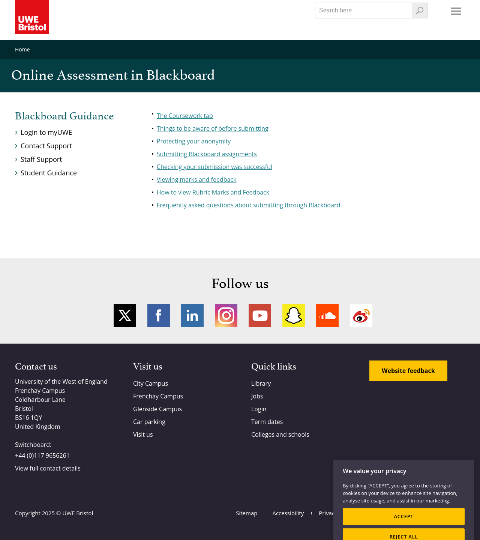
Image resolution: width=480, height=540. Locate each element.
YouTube (260, 315)
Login (259, 409)
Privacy (328, 513)
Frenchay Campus (158, 396)
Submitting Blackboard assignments (207, 154)
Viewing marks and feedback (197, 179)
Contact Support (46, 145)
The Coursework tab (185, 116)
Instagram (226, 315)
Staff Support (41, 159)
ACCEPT (403, 524)
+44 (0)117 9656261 (42, 455)
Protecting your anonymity (194, 141)
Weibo (361, 315)
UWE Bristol (77, 513)
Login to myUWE (46, 132)
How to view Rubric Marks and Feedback (213, 192)
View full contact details (48, 468)
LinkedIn (192, 315)
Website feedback (408, 371)
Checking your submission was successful (214, 167)
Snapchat (293, 315)
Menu (456, 11)
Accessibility (288, 513)
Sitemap (246, 513)
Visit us (143, 434)
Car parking (149, 422)
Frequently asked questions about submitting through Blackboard (248, 205)
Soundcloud (327, 315)
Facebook (158, 315)
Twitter (125, 315)
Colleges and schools (280, 434)
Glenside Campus (157, 409)
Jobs (257, 396)
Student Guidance (49, 172)
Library (261, 383)
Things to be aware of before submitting (212, 128)
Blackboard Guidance (64, 116)
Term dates (267, 422)
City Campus (150, 383)
